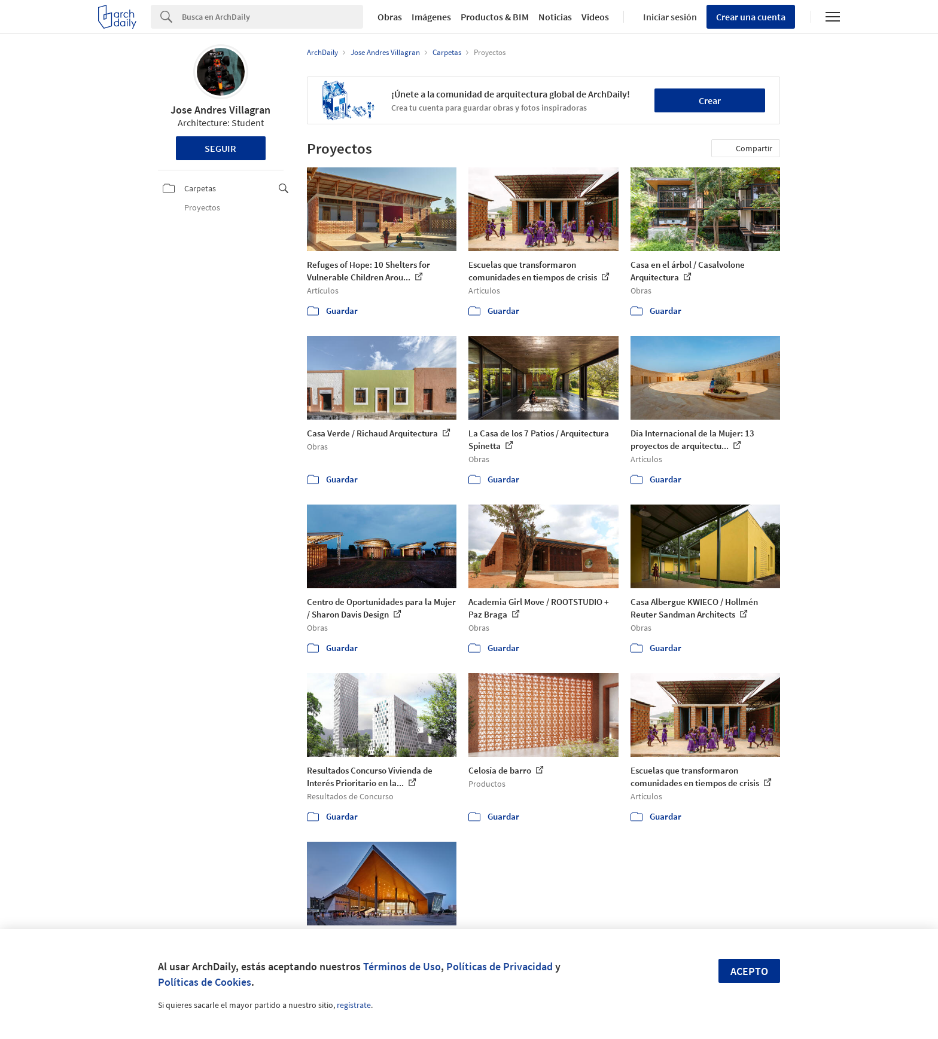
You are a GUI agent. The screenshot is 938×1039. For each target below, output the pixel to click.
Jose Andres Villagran (220, 110)
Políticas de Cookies (204, 982)
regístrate (354, 1005)
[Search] (272, 17)
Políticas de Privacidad (499, 966)
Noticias (555, 17)
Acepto (749, 971)
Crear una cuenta (750, 17)
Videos (595, 17)
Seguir (220, 148)
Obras (389, 17)
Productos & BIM (495, 17)
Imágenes (431, 17)
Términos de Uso (402, 966)
